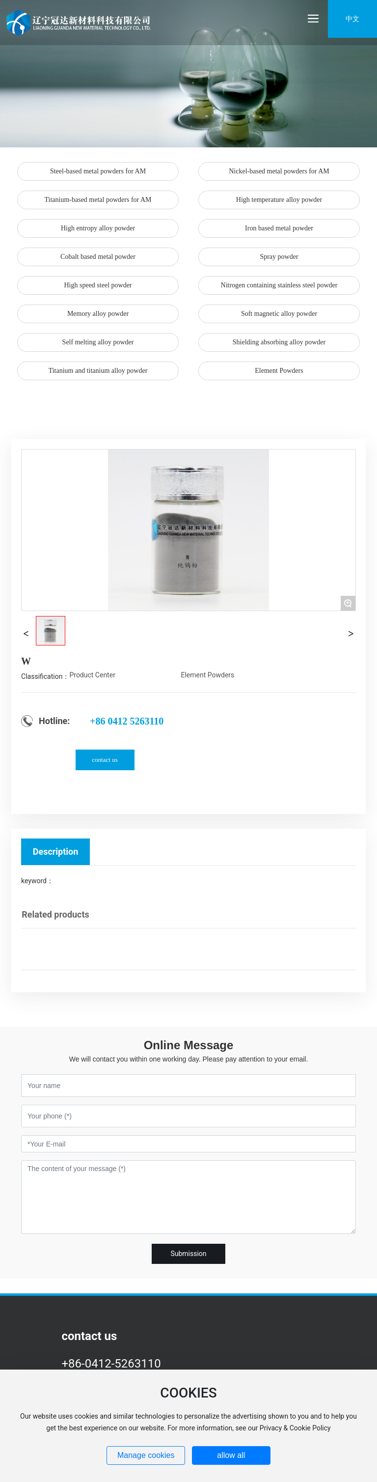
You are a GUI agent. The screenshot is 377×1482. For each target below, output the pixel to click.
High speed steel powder (98, 285)
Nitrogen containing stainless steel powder (279, 285)
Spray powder (279, 256)
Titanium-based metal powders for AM (97, 199)
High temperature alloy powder (279, 199)
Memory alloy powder (98, 313)
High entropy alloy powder (98, 228)
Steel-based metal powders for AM (98, 171)
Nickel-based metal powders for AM (279, 171)
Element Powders (279, 370)
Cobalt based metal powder (97, 256)
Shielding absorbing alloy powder (279, 342)
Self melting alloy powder (98, 342)
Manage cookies (146, 1455)
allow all (231, 1455)
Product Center (92, 675)
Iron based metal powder (279, 228)
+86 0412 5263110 (126, 721)
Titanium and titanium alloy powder (98, 370)
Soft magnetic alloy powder (279, 313)
